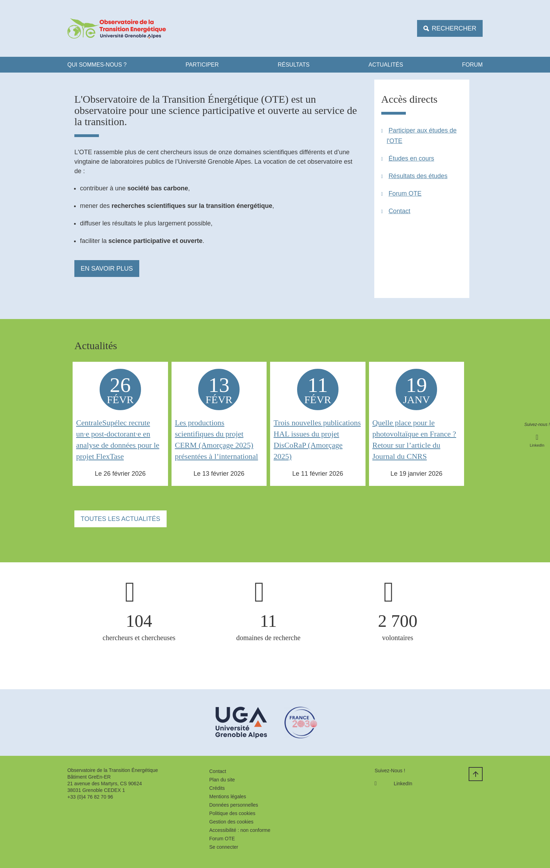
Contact (399, 211)
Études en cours (411, 158)
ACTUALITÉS (386, 65)
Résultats (294, 65)
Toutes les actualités (120, 518)
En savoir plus (107, 268)
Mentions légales (227, 796)
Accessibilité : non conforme (239, 830)
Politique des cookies (232, 813)
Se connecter (224, 847)
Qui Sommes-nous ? (97, 65)
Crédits (217, 788)
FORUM (472, 65)
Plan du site (222, 779)
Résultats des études (418, 175)
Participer (202, 65)
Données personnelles (233, 805)
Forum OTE (405, 193)
